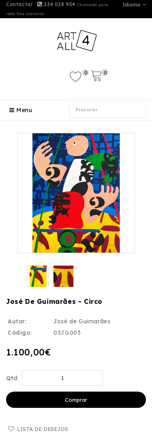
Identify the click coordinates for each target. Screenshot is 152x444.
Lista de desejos (42, 429)
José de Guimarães (82, 321)
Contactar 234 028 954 (40, 4)
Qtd (12, 378)
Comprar (76, 399)
